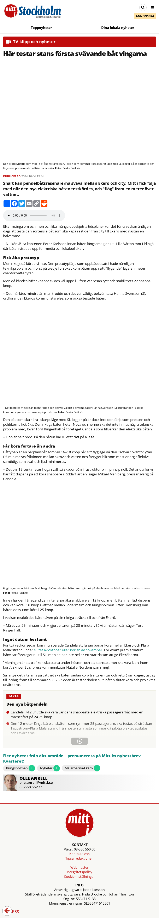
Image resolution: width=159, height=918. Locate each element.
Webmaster (79, 867)
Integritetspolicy (79, 872)
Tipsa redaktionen (79, 858)
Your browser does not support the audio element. (34, 215)
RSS (12, 912)
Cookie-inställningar (79, 876)
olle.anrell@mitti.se (36, 782)
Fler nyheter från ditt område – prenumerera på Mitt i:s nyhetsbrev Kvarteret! (72, 758)
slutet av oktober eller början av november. (68, 650)
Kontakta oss (79, 854)
